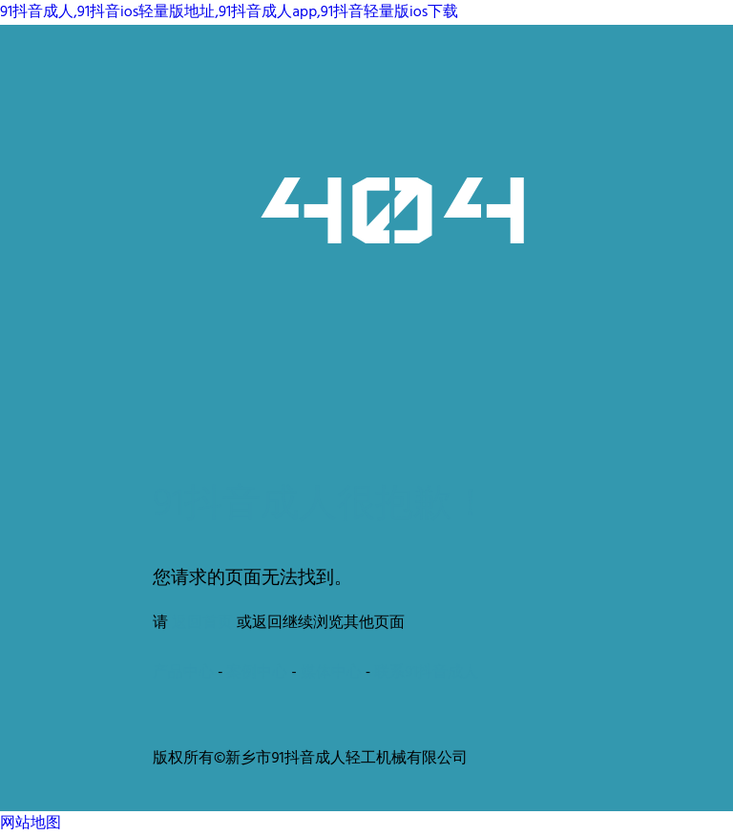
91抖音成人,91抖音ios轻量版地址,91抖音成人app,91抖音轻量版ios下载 (229, 12)
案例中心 (256, 672)
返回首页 (202, 623)
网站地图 (30, 823)
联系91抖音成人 (426, 672)
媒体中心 (331, 672)
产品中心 (183, 672)
